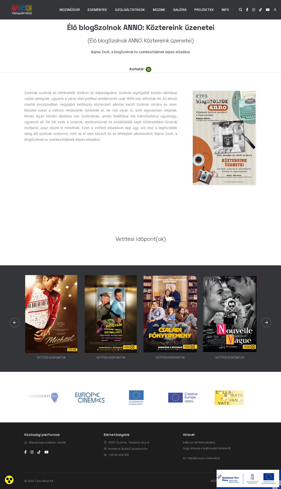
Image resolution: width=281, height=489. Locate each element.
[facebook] (25, 452)
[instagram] (32, 452)
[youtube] (46, 452)
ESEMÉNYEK (97, 9)
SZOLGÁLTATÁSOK (130, 9)
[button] (15, 322)
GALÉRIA (180, 9)
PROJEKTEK (204, 9)
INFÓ (225, 9)
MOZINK (159, 9)
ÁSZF (214, 481)
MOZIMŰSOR (70, 9)
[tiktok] (39, 452)
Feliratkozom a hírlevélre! (204, 458)
